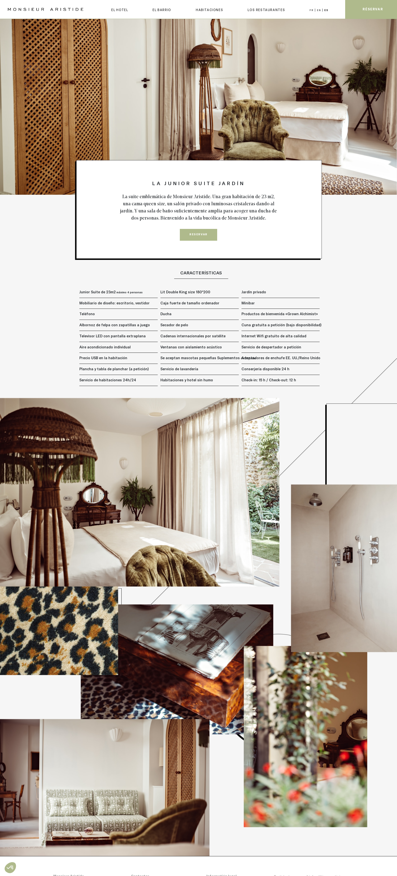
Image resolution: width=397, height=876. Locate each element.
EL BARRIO (162, 10)
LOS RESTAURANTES (266, 10)
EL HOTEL (119, 10)
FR (312, 10)
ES (326, 10)
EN (319, 10)
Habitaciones (209, 10)
